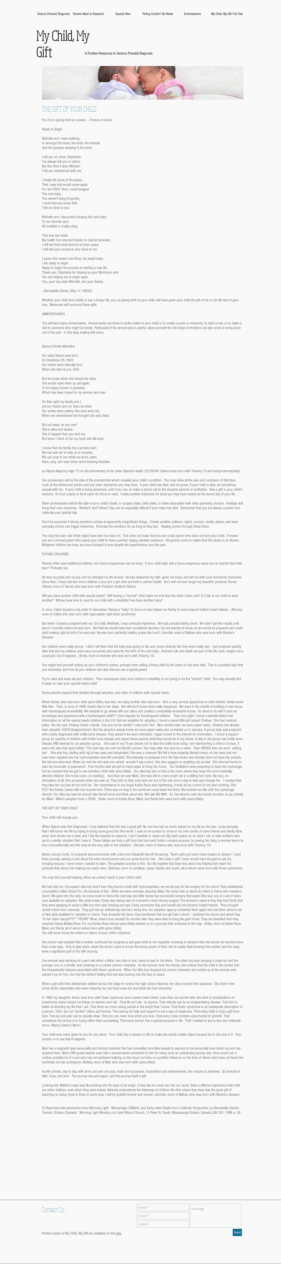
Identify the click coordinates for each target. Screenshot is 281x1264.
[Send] (237, 1232)
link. (118, 1233)
